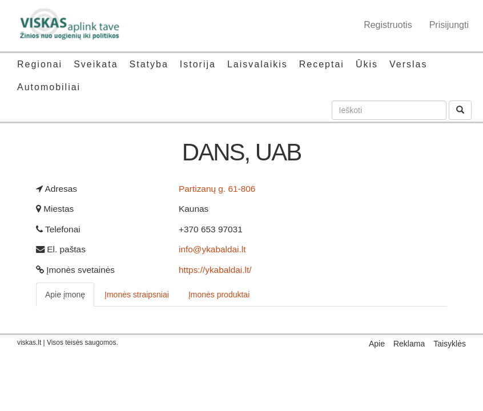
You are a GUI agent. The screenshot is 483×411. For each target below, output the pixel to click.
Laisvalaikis (257, 64)
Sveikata (96, 64)
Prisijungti (449, 25)
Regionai (39, 64)
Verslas (408, 64)
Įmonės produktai (218, 294)
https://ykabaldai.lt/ (215, 270)
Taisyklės (449, 343)
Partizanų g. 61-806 (217, 189)
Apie (377, 343)
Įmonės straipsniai (136, 294)
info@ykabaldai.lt (212, 249)
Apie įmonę (65, 294)
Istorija (198, 64)
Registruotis (388, 25)
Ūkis (367, 64)
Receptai (321, 64)
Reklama (409, 343)
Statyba (149, 64)
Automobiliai (48, 87)
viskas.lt (29, 342)
